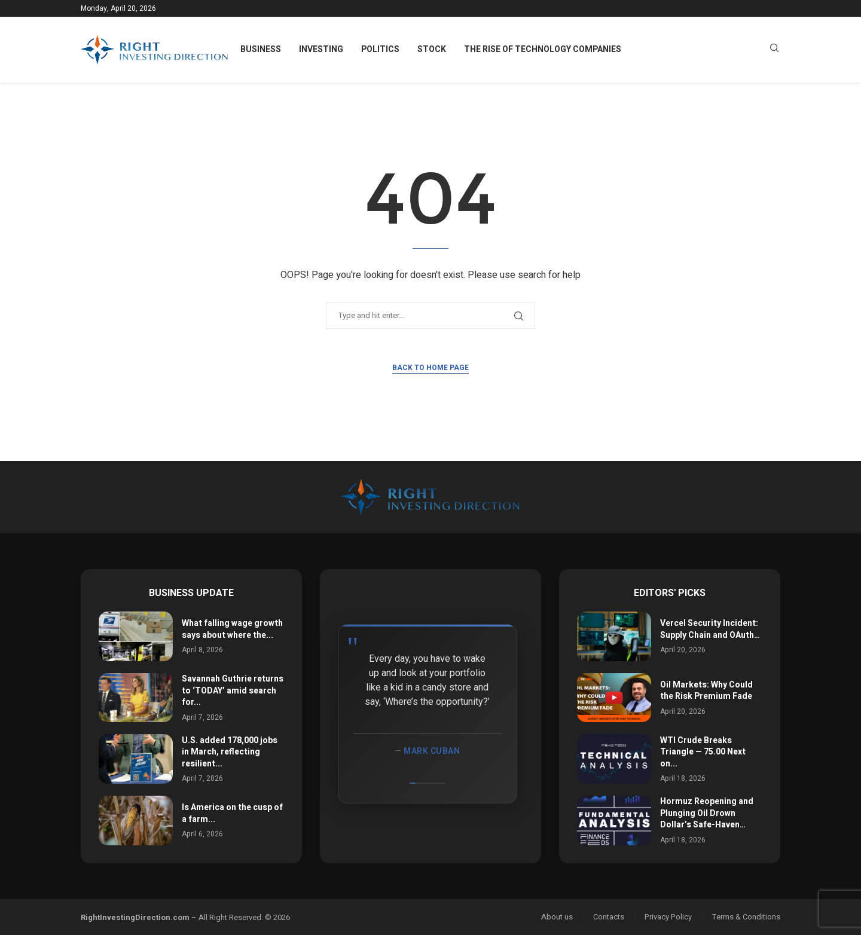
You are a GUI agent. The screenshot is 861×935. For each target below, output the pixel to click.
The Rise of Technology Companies (542, 49)
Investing (321, 49)
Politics (380, 49)
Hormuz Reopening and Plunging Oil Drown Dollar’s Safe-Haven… (706, 813)
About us (557, 916)
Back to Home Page (430, 367)
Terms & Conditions (746, 916)
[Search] (774, 50)
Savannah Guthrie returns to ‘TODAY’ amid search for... (232, 690)
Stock (431, 49)
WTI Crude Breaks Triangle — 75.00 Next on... (703, 752)
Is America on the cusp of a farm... (232, 813)
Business (260, 49)
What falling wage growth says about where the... (232, 629)
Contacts (608, 916)
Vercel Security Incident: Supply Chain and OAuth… (710, 629)
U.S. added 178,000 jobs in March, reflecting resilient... (229, 752)
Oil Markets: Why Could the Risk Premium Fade (706, 691)
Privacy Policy (668, 916)
